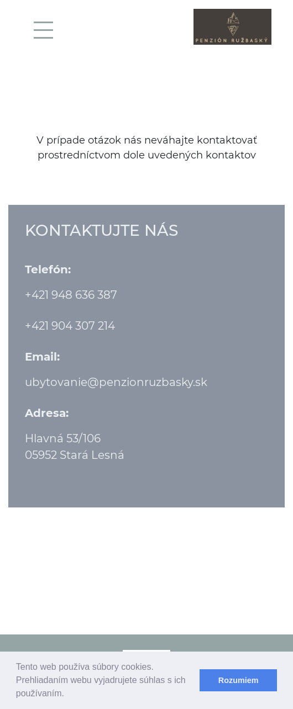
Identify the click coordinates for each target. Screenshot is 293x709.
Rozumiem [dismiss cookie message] (238, 680)
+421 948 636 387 (71, 294)
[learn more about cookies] (68, 694)
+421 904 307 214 (70, 325)
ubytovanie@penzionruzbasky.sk (116, 382)
